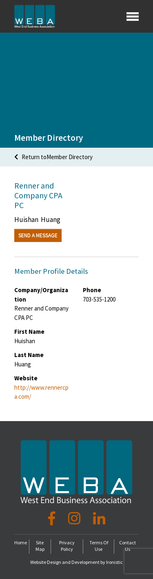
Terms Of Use (98, 545)
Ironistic (114, 562)
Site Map (39, 545)
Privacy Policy (67, 545)
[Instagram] (75, 518)
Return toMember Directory (53, 157)
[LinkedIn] (99, 518)
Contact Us (127, 545)
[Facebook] (53, 518)
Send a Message (38, 235)
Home (20, 542)
